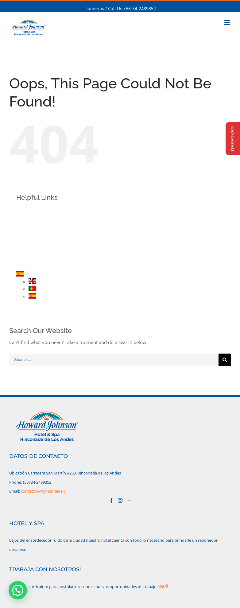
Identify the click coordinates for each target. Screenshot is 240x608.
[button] (18, 590)
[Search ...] (114, 360)
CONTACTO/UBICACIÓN (50, 264)
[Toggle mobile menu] (227, 22)
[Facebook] (111, 500)
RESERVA (35, 253)
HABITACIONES (41, 232)
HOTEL (33, 221)
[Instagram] (120, 500)
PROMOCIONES (42, 243)
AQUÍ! (162, 586)
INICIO (33, 210)
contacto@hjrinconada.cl (43, 491)
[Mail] (129, 500)
